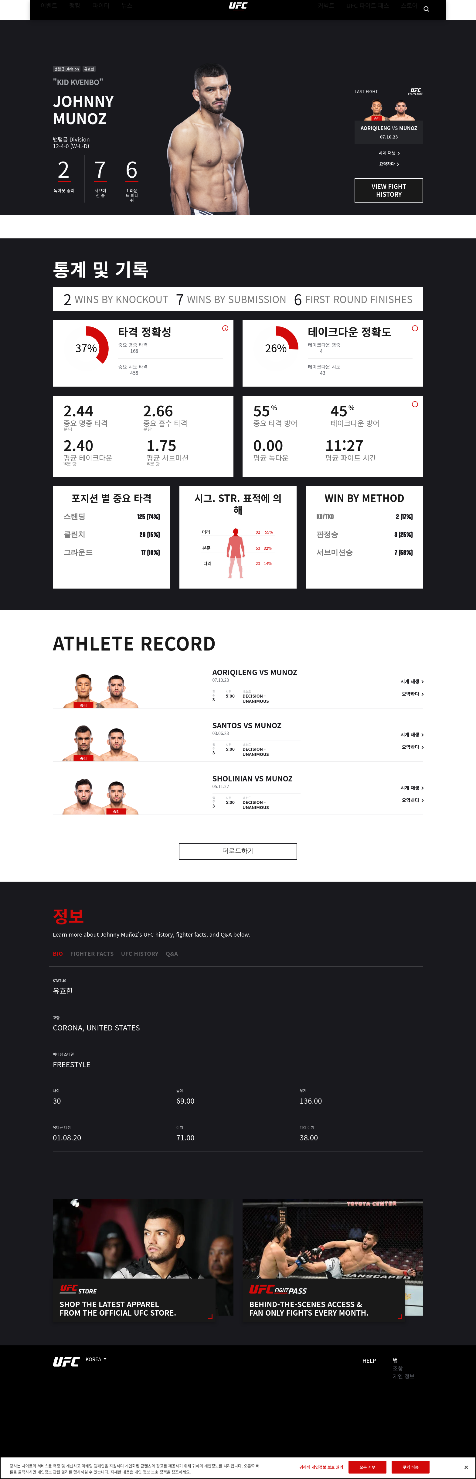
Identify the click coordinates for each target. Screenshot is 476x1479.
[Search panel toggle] (426, 23)
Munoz (283, 673)
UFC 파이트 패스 (375, 23)
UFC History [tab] (139, 953)
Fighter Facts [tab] (92, 953)
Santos (227, 726)
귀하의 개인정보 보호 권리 (321, 1467)
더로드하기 (238, 851)
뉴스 (119, 23)
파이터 (96, 23)
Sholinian (232, 779)
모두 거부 (367, 1467)
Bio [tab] (58, 953)
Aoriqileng (234, 673)
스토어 (411, 23)
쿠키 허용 (411, 1467)
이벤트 (47, 23)
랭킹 (70, 23)
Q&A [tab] (172, 953)
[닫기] (466, 1467)
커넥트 (339, 23)
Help (369, 1360)
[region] (238, 1468)
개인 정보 (403, 1376)
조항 (398, 1368)
